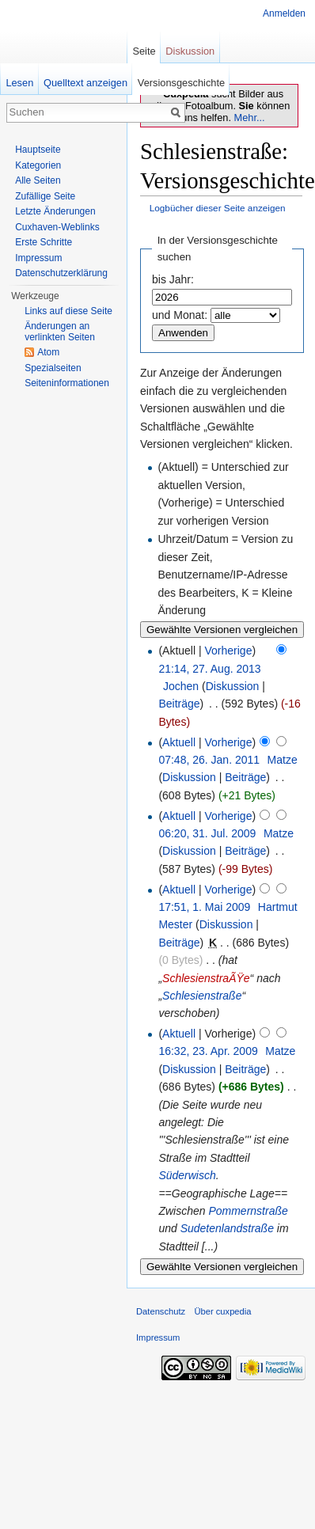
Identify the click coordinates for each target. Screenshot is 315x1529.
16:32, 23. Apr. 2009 (207, 1051)
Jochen (181, 686)
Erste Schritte (43, 242)
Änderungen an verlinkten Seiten (60, 332)
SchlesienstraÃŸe (206, 978)
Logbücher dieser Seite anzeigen (218, 208)
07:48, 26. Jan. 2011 (209, 759)
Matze (283, 759)
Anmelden (284, 13)
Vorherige (228, 650)
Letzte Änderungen (55, 211)
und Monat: (179, 315)
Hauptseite (37, 149)
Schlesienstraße (201, 995)
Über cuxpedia (222, 1311)
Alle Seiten (37, 180)
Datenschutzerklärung (61, 273)
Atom (48, 352)
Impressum (38, 258)
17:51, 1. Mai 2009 (204, 907)
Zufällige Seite (45, 196)
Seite (143, 51)
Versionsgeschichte (181, 83)
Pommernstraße (247, 1211)
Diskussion (233, 686)
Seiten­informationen (67, 383)
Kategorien (38, 165)
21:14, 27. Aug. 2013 (209, 668)
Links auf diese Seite (68, 311)
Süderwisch (186, 1175)
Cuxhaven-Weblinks (57, 227)
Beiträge (178, 703)
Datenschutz (160, 1311)
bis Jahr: (173, 279)
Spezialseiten (53, 368)
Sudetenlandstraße (227, 1228)
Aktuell (178, 742)
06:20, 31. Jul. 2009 (207, 833)
